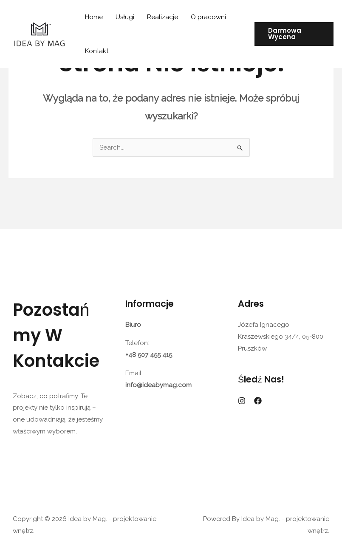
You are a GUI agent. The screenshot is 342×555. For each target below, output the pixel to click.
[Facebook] (258, 401)
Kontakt (96, 51)
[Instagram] (242, 401)
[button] (294, 34)
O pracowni (208, 17)
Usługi (125, 17)
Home (94, 17)
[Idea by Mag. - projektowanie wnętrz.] (39, 33)
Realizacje (162, 17)
